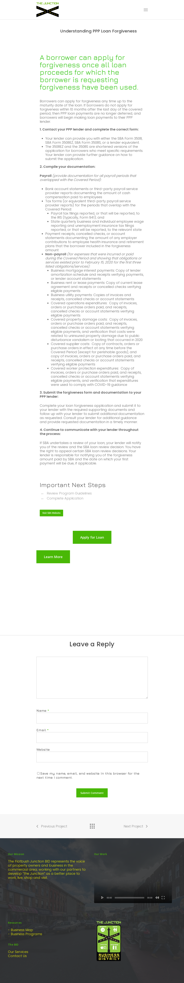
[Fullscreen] (163, 897)
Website (43, 749)
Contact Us (17, 956)
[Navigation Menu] (146, 9)
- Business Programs (25, 934)
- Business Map (20, 930)
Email (42, 730)
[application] (133, 881)
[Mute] (157, 897)
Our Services (18, 951)
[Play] (102, 897)
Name (42, 710)
